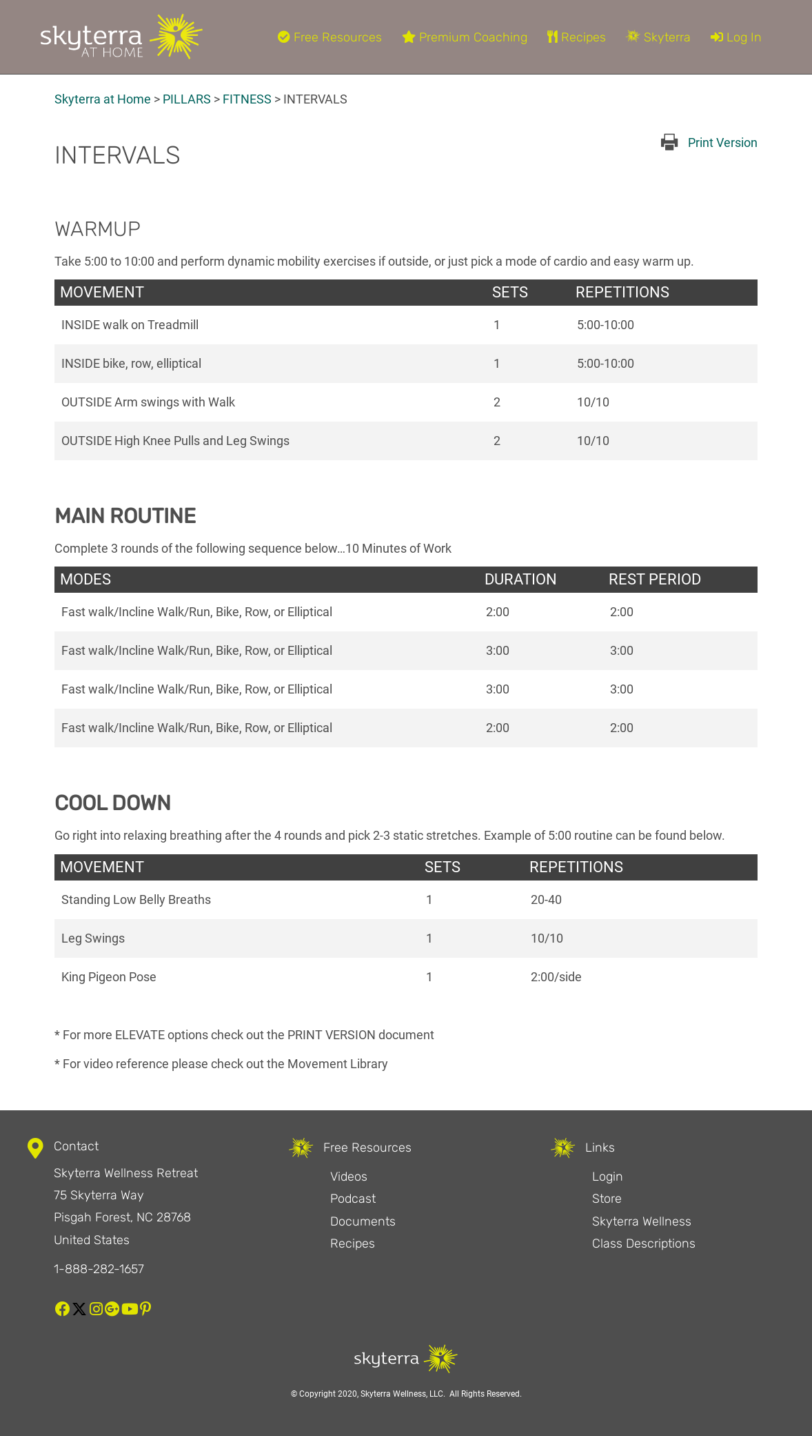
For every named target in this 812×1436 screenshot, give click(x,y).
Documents (363, 1221)
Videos (348, 1176)
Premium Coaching (464, 37)
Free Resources (330, 37)
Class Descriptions (644, 1243)
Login (607, 1176)
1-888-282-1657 (99, 1269)
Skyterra (658, 37)
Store (607, 1198)
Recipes (576, 37)
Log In (736, 37)
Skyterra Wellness (641, 1221)
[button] (62, 1309)
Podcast (353, 1198)
